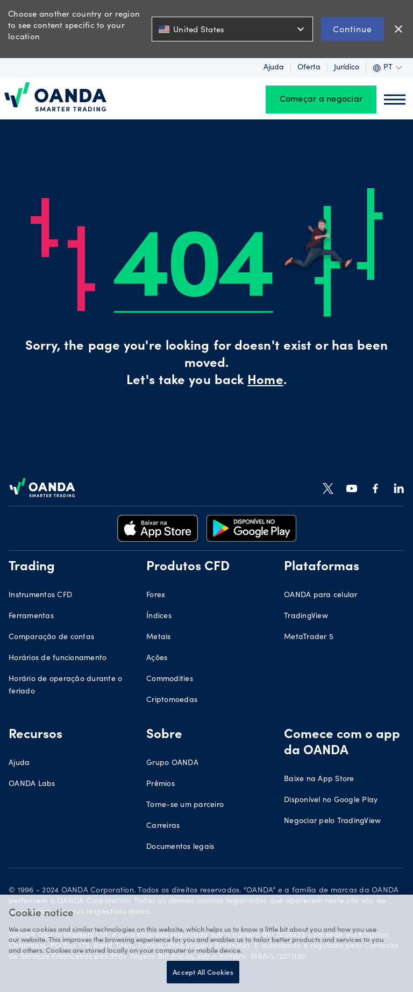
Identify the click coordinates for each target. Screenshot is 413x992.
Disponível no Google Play (331, 800)
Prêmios (160, 784)
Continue (352, 28)
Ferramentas (31, 616)
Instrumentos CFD (40, 595)
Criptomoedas (171, 700)
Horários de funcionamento (57, 658)
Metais (158, 637)
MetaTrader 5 (308, 637)
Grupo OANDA (172, 763)
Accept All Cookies (203, 971)
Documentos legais (180, 847)
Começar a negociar (321, 99)
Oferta (309, 68)
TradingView (306, 616)
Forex (155, 595)
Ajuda (274, 68)
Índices (159, 616)
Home (265, 381)
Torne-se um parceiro (185, 805)
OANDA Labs (32, 784)
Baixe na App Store (319, 779)
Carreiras (163, 826)
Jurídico (346, 68)
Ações (156, 658)
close (398, 29)
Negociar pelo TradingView (332, 821)
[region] (206, 943)
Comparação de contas (51, 637)
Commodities (169, 679)
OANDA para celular (321, 595)
